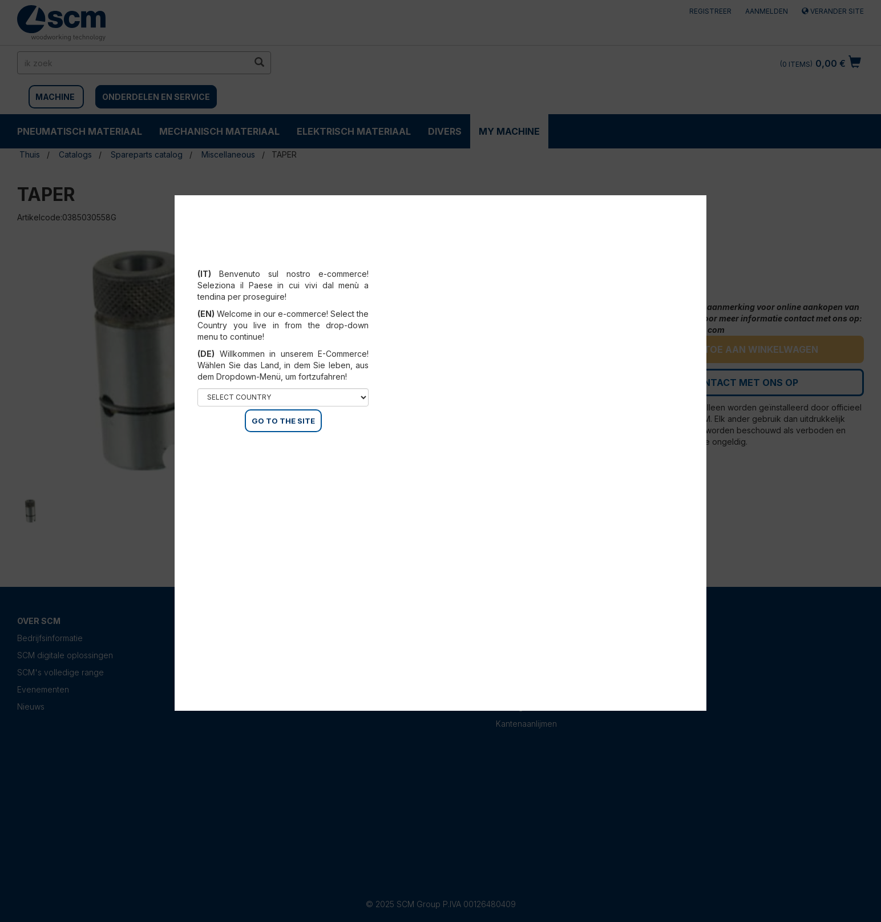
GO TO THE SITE (283, 420)
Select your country (283, 259)
